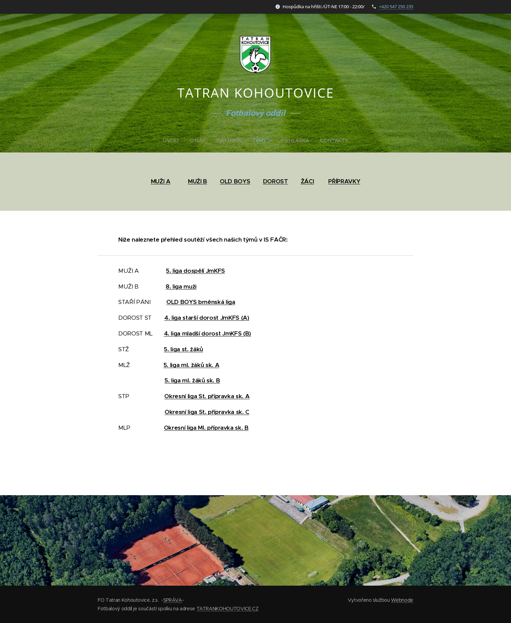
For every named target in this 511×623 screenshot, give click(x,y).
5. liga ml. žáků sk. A (191, 365)
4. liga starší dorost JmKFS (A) (206, 317)
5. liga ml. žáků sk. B (192, 380)
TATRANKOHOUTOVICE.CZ (228, 609)
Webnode (402, 600)
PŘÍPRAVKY (344, 181)
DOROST (275, 181)
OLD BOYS (235, 181)
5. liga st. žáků (183, 349)
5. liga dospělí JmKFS (195, 270)
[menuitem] (171, 140)
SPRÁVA (172, 600)
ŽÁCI (307, 181)
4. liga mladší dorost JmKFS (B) (207, 333)
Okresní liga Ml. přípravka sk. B (206, 427)
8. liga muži (181, 286)
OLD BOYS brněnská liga (200, 302)
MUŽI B (197, 181)
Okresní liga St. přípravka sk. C (207, 412)
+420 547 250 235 (396, 6)
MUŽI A (160, 181)
